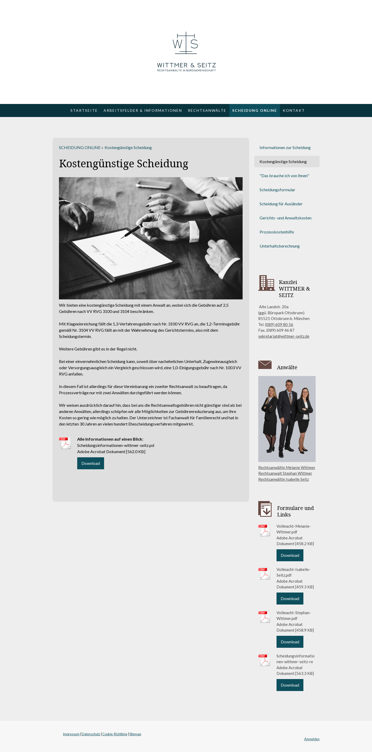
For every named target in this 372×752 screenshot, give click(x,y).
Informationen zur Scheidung (285, 147)
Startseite (84, 110)
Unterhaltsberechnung (280, 245)
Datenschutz (91, 734)
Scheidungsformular (277, 189)
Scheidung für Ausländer (281, 203)
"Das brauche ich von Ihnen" (284, 175)
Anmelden (312, 739)
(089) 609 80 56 (279, 324)
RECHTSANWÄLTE (207, 110)
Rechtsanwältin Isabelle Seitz (283, 479)
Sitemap (135, 734)
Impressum (71, 734)
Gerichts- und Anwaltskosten (285, 217)
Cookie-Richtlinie (114, 734)
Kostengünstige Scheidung (283, 161)
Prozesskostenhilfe (277, 231)
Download (90, 463)
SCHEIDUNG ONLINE (254, 110)
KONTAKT (294, 110)
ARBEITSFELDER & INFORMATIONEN (143, 110)
